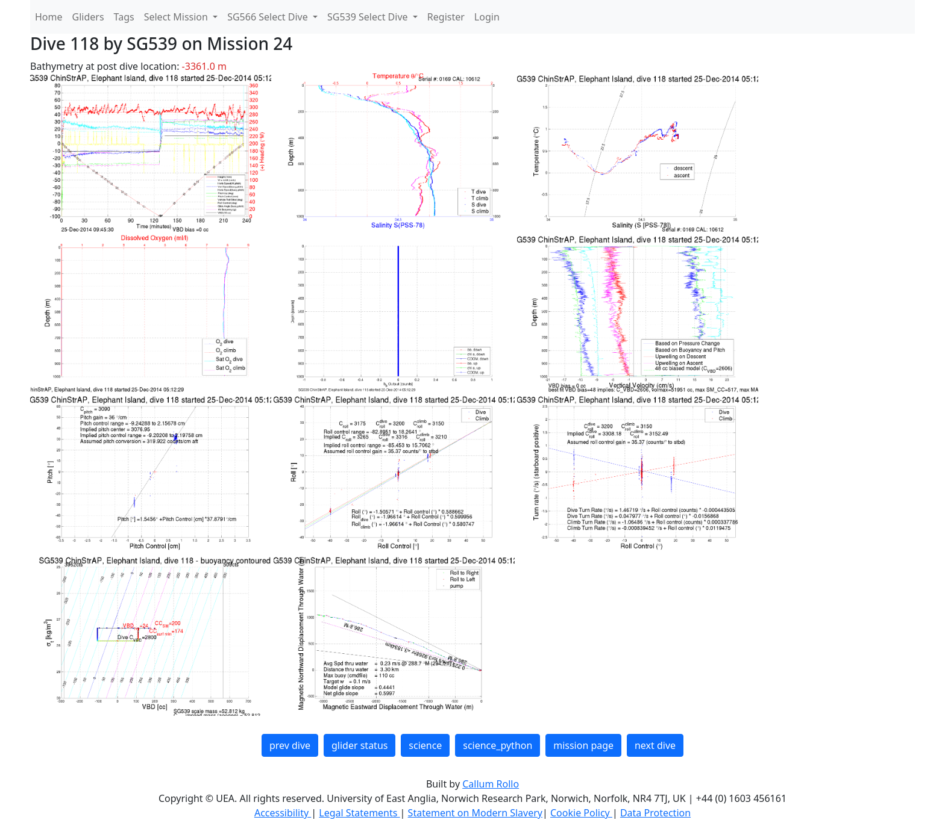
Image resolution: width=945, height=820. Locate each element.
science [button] (425, 745)
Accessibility (282, 812)
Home (49, 16)
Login (487, 16)
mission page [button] (583, 745)
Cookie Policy (581, 812)
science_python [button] (497, 745)
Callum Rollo (490, 783)
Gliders (88, 16)
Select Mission (177, 16)
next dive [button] (655, 745)
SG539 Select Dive (368, 16)
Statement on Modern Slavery (475, 812)
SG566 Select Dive (268, 16)
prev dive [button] (289, 745)
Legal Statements (359, 812)
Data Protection (655, 812)
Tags (124, 16)
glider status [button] (359, 745)
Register (446, 16)
